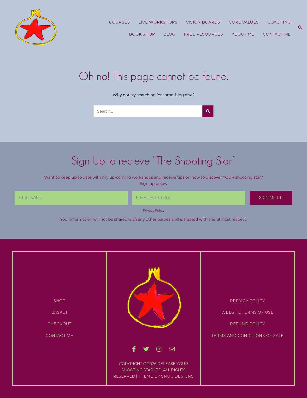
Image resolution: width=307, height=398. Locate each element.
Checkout (59, 324)
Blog (169, 34)
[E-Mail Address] (188, 198)
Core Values (244, 22)
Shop (59, 301)
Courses (119, 22)
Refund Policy (247, 324)
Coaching (279, 22)
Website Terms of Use (247, 312)
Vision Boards (203, 22)
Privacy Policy (153, 210)
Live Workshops (157, 22)
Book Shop (142, 34)
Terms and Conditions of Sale (247, 335)
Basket (59, 312)
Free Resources (203, 34)
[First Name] (71, 198)
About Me (243, 34)
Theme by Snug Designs (166, 376)
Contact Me (277, 34)
